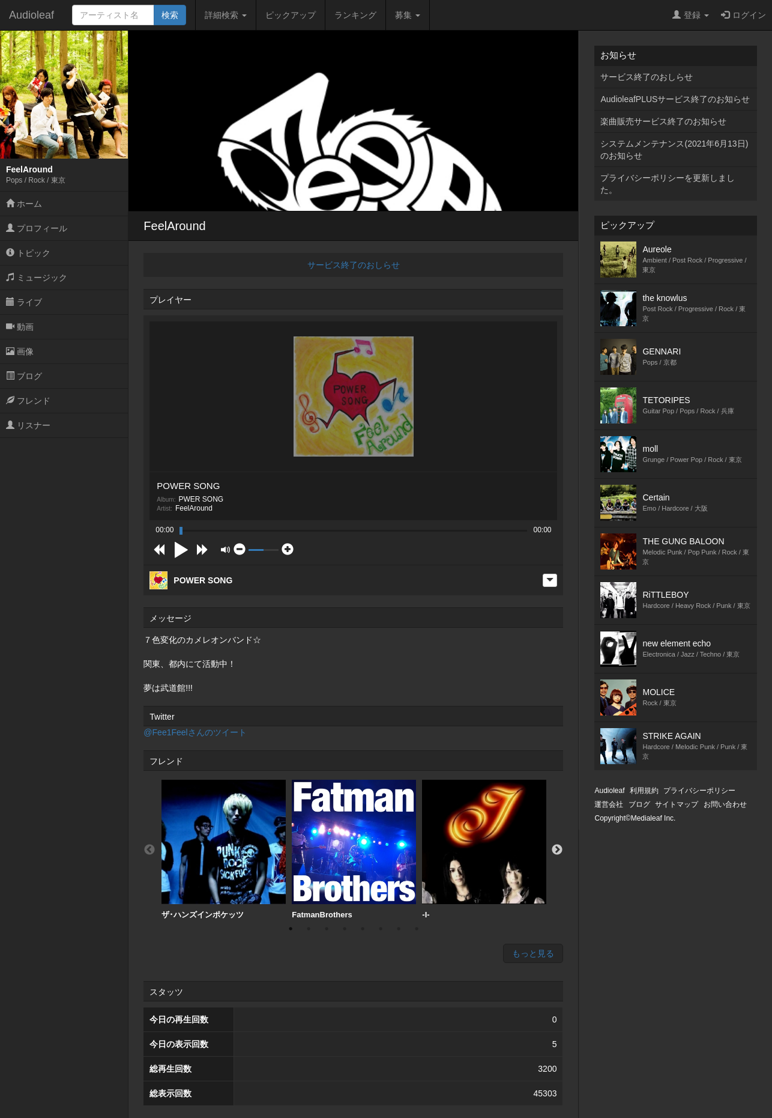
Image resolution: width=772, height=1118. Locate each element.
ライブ (24, 302)
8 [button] (417, 929)
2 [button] (309, 929)
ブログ (24, 376)
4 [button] (345, 929)
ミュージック (36, 277)
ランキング (355, 15)
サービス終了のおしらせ (353, 265)
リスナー (28, 425)
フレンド (28, 401)
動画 (20, 327)
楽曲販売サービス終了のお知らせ (663, 121)
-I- (484, 849)
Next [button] (557, 850)
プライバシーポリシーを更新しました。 (667, 184)
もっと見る (533, 953)
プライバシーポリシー (699, 790)
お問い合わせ (725, 804)
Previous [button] (149, 850)
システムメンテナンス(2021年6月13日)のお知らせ (674, 149)
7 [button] (399, 929)
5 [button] (363, 929)
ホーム (24, 203)
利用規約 (644, 790)
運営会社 (608, 804)
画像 (20, 351)
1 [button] (291, 929)
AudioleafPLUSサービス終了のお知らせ (675, 99)
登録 (690, 15)
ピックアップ (290, 15)
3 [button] (327, 929)
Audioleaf (31, 15)
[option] (223, 850)
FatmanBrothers (354, 849)
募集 (407, 15)
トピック (28, 253)
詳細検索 (226, 15)
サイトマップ (676, 804)
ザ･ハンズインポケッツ (223, 849)
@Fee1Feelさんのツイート (194, 732)
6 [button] (381, 929)
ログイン (743, 15)
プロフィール (36, 228)
